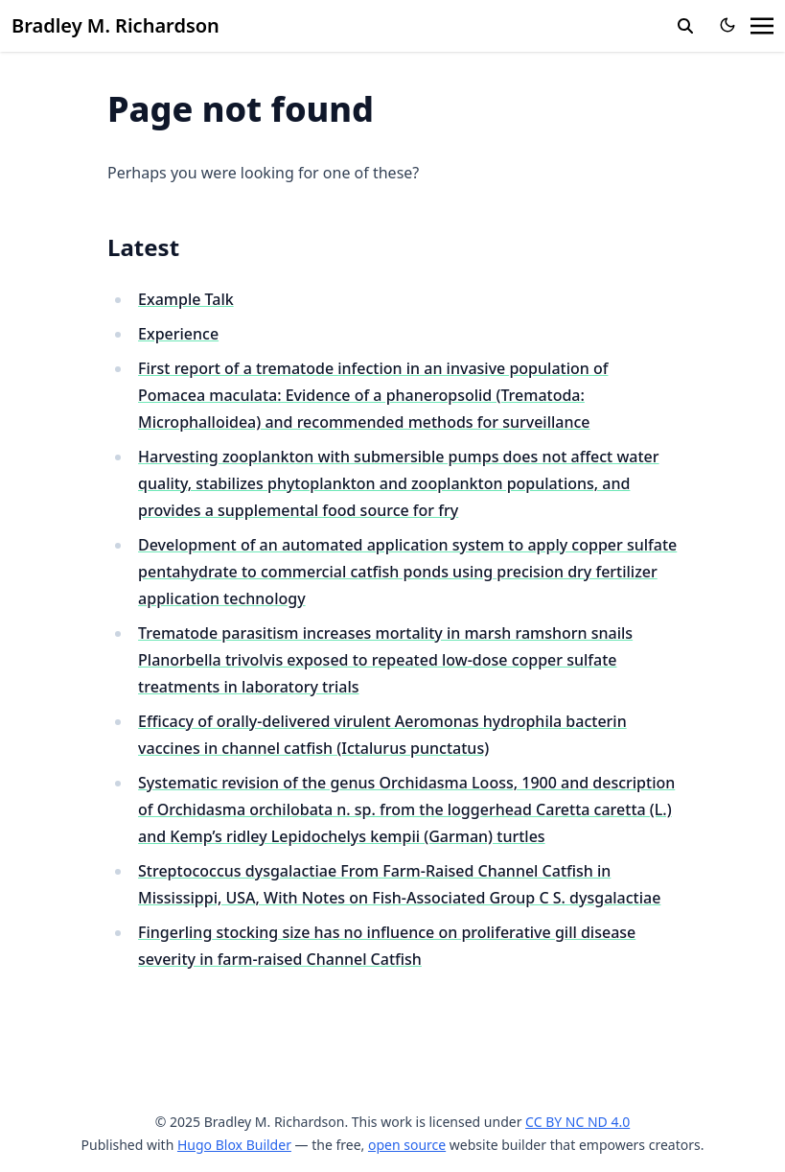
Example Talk (186, 299)
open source (407, 1145)
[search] (685, 26)
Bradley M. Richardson (115, 25)
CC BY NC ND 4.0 (577, 1122)
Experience (178, 333)
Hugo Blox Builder (234, 1145)
